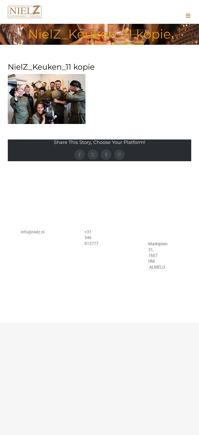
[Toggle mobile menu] (188, 15)
